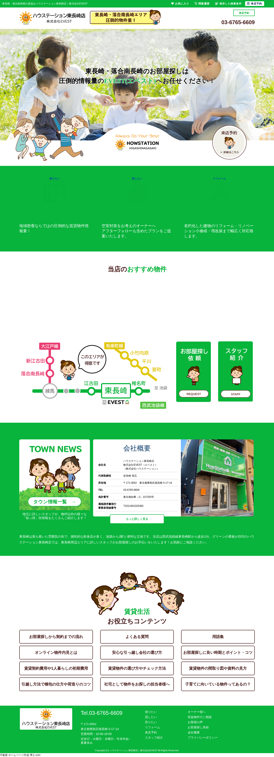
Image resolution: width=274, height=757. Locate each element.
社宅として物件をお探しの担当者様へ (137, 684)
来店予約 (244, 13)
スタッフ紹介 (154, 737)
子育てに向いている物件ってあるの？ (218, 684)
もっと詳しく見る (137, 519)
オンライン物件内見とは (56, 652)
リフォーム (219, 188)
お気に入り (180, 3)
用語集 (218, 637)
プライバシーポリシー (203, 737)
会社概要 (194, 732)
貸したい (137, 188)
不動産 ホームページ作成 (14, 755)
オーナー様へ (197, 712)
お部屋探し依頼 (198, 727)
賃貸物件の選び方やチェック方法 (137, 668)
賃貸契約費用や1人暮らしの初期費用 (56, 668)
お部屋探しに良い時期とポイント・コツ (218, 652)
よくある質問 (137, 637)
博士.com (35, 755)
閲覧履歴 (202, 3)
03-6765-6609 (238, 22)
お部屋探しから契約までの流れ (56, 637)
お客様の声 (195, 722)
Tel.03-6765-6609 (101, 713)
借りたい (54, 188)
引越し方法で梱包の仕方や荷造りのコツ (56, 684)
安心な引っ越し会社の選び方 (137, 652)
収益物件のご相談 (200, 717)
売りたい (151, 722)
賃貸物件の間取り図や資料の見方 (218, 668)
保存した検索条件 (228, 3)
